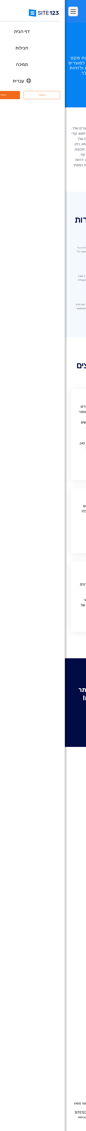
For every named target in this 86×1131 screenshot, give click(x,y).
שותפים (72, 1061)
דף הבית (71, 815)
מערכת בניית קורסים (63, 983)
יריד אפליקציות (59, 856)
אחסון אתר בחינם (65, 1003)
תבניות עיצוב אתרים (63, 849)
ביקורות (72, 835)
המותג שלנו (69, 1074)
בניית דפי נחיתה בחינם (62, 900)
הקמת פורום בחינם (64, 976)
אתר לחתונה (68, 934)
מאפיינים (71, 829)
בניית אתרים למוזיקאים (61, 928)
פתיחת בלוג (69, 969)
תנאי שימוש (66, 1117)
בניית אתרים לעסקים (63, 907)
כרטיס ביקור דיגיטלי (63, 955)
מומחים (72, 1067)
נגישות (17, 1117)
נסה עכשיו (43, 89)
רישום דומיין (69, 893)
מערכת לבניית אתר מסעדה (58, 989)
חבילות (72, 822)
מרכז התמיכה (67, 1040)
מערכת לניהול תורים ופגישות (57, 996)
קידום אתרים (68, 1017)
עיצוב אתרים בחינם (64, 1010)
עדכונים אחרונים (66, 863)
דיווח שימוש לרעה (34, 1117)
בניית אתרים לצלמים (63, 914)
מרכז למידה (69, 1047)
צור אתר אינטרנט (43, 712)
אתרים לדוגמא (67, 842)
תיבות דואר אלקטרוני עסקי (59, 962)
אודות (73, 1033)
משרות (65, 1054)
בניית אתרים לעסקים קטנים (58, 948)
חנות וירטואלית (67, 886)
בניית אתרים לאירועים (62, 921)
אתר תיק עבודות (66, 941)
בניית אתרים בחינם (64, 879)
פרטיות (52, 1117)
